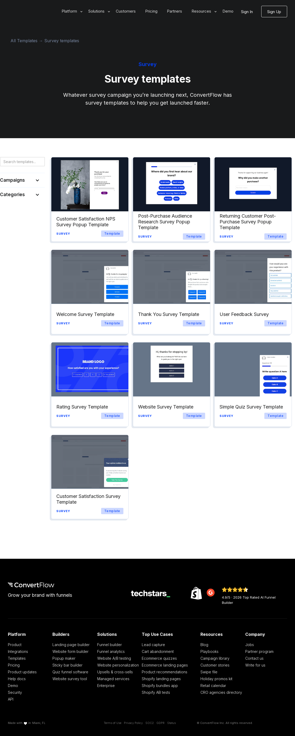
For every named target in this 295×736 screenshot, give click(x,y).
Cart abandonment (158, 651)
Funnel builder (109, 644)
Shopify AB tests (156, 692)
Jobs (249, 644)
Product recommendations (164, 672)
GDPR (160, 723)
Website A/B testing (114, 658)
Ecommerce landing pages (165, 665)
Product (14, 644)
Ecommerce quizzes (159, 658)
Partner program (259, 651)
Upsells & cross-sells (115, 672)
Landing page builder (71, 644)
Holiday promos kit (216, 678)
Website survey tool (69, 678)
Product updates (22, 672)
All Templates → (27, 40)
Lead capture (153, 644)
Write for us (255, 665)
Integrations (18, 651)
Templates (17, 658)
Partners (174, 11)
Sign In (247, 11)
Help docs (17, 678)
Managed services (113, 678)
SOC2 (149, 723)
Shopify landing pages (161, 678)
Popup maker (63, 658)
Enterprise (106, 685)
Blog (204, 644)
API (10, 699)
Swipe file (208, 672)
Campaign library (215, 658)
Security (15, 692)
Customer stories (215, 665)
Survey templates (61, 40)
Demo (227, 11)
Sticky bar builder (67, 665)
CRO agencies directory (221, 692)
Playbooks (209, 651)
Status (171, 723)
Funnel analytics (111, 651)
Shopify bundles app (160, 685)
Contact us (254, 658)
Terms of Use (112, 723)
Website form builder (70, 651)
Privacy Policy (133, 723)
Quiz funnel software (70, 672)
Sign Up (274, 11)
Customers (126, 11)
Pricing (151, 11)
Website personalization (118, 665)
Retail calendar (213, 685)
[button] (70, 11)
